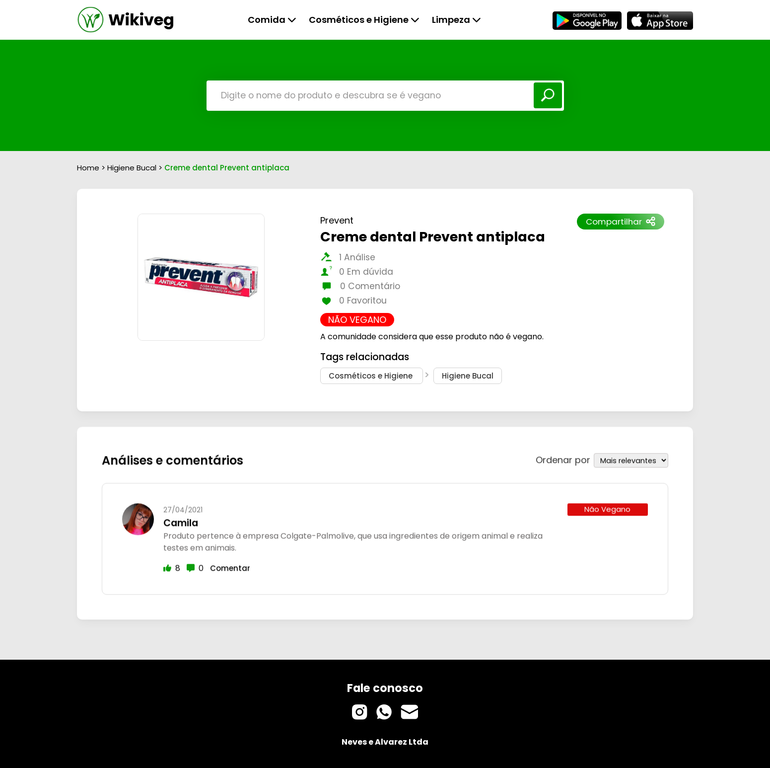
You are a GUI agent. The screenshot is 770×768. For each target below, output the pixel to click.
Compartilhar (620, 222)
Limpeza (456, 19)
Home (88, 167)
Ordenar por (563, 458)
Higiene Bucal (132, 167)
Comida (272, 19)
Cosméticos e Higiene (364, 19)
